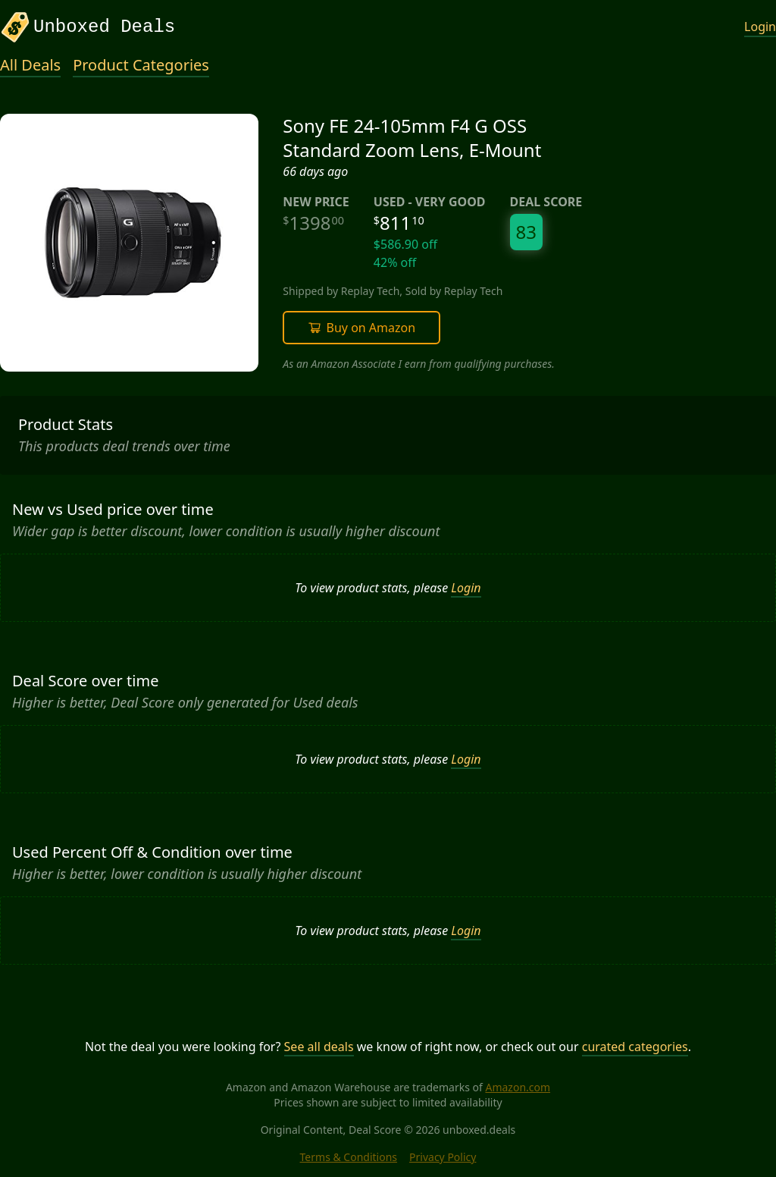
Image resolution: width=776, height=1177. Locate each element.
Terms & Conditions (349, 1157)
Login (760, 26)
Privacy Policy (442, 1157)
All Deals (30, 65)
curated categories (635, 1046)
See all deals (319, 1046)
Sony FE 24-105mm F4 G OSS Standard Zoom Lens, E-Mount (412, 137)
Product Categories (141, 65)
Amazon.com (517, 1087)
